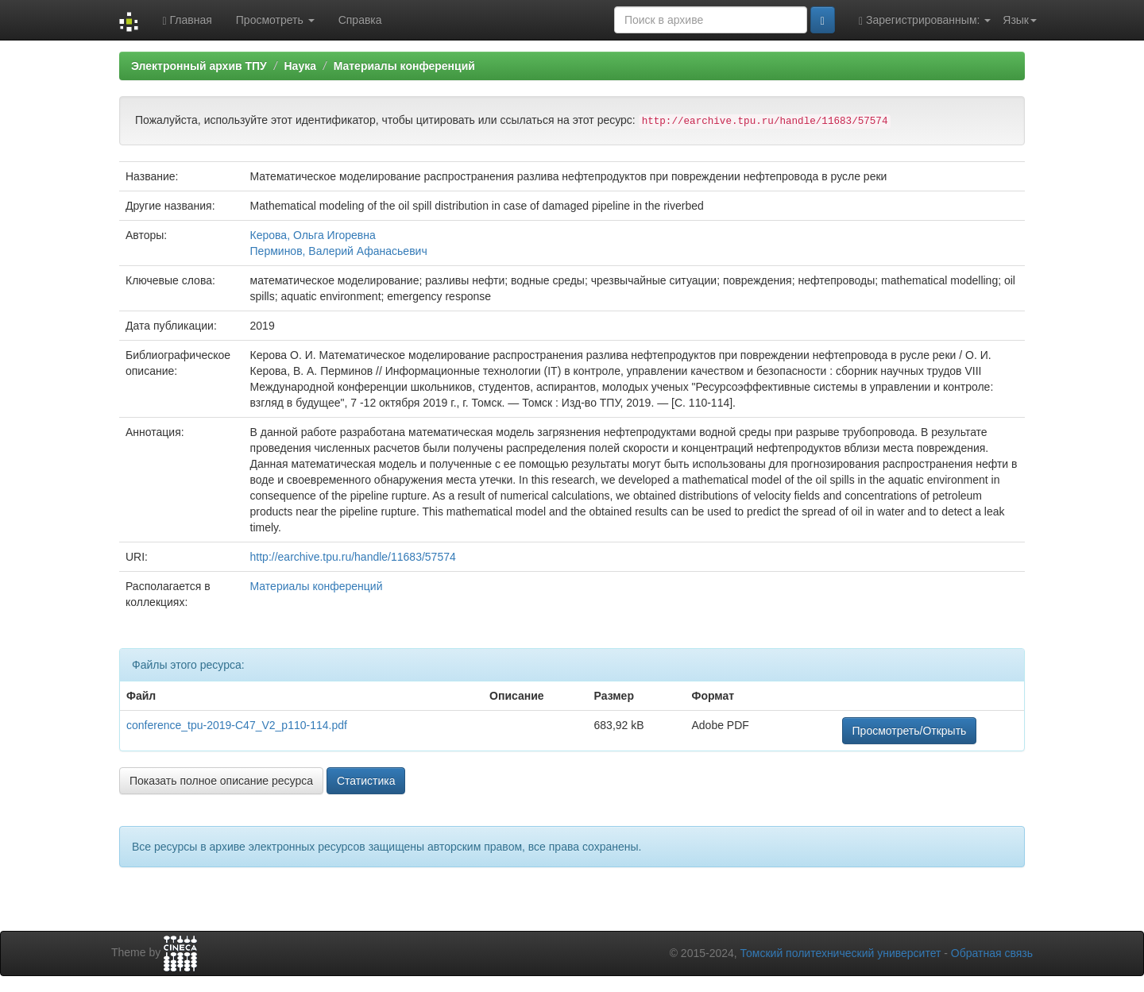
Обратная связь (992, 953)
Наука (299, 66)
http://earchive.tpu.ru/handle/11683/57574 (353, 556)
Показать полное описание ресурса (221, 780)
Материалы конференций (404, 66)
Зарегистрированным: (925, 20)
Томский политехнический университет (840, 953)
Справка (360, 20)
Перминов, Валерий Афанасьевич (338, 251)
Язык (1020, 20)
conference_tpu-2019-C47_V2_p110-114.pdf (236, 725)
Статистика (366, 780)
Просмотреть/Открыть (909, 730)
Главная (186, 20)
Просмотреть (275, 20)
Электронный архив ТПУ (199, 66)
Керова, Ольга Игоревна (313, 235)
